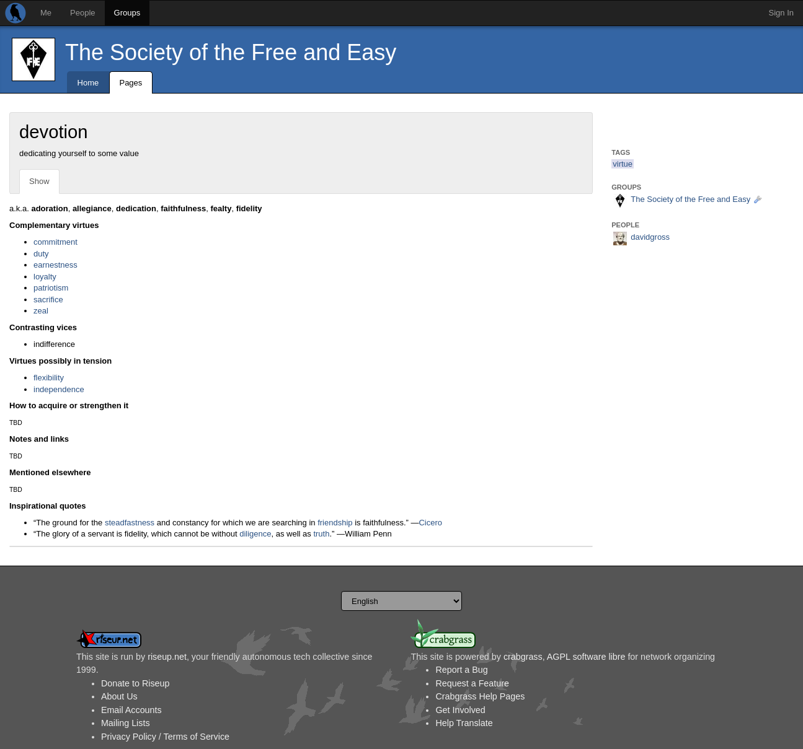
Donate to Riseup (135, 683)
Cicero (430, 522)
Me (45, 12)
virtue (622, 164)
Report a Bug (461, 670)
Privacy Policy (128, 737)
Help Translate (463, 723)
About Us (119, 696)
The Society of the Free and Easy (230, 52)
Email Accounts (131, 710)
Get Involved (460, 710)
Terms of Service (196, 737)
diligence (255, 533)
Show (39, 181)
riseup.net (167, 657)
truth (321, 533)
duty (41, 253)
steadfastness (129, 522)
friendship (334, 522)
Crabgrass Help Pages (480, 696)
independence (58, 389)
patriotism (50, 287)
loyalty (44, 276)
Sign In (781, 12)
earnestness (55, 264)
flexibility (48, 377)
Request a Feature (471, 683)
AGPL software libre (586, 657)
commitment (55, 242)
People (82, 12)
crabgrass (523, 657)
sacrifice (48, 299)
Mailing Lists (125, 723)
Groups (127, 12)
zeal (40, 310)
